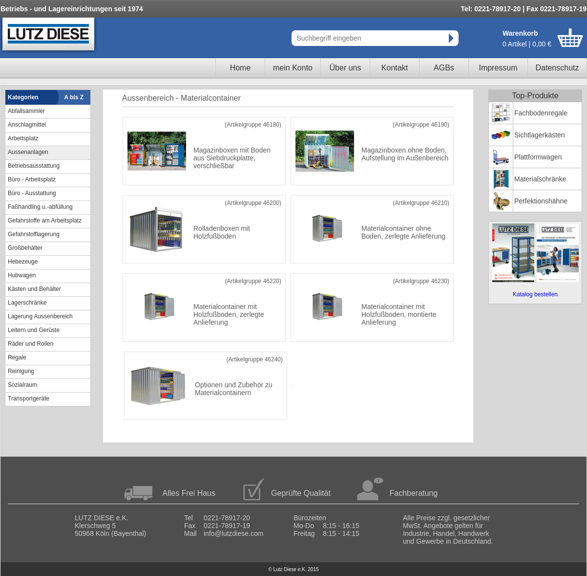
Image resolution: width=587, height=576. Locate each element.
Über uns (345, 68)
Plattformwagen (538, 157)
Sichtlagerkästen (539, 135)
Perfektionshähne (540, 201)
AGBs (444, 68)
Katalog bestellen (535, 294)
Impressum (498, 68)
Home (240, 68)
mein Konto (293, 68)
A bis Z (74, 97)
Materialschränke (540, 179)
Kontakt (394, 68)
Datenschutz (557, 68)
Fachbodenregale (540, 113)
